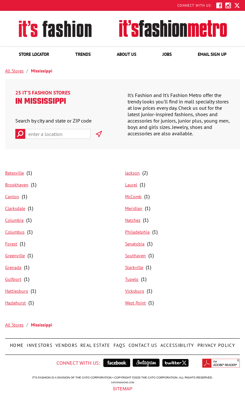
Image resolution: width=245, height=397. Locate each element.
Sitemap (122, 388)
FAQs (118, 343)
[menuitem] (34, 54)
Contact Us (142, 343)
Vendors (65, 343)
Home (16, 343)
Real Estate (94, 343)
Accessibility (176, 343)
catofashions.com (122, 382)
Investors (39, 343)
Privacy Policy (215, 343)
